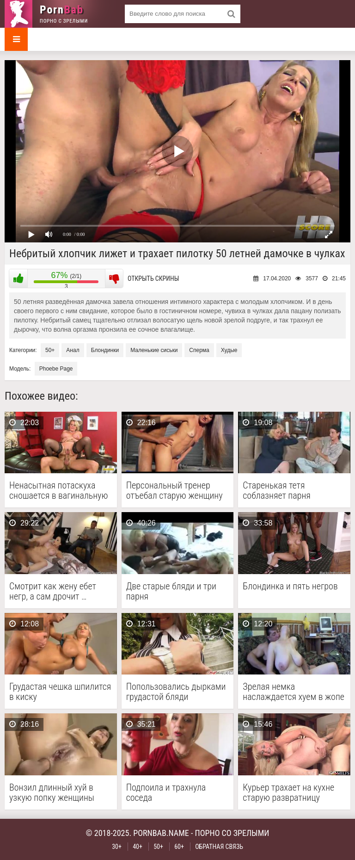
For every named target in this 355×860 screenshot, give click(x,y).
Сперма (199, 350)
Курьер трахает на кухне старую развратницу (288, 792)
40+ (137, 846)
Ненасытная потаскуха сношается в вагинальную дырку (58, 490)
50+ (50, 350)
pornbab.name (161, 833)
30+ (117, 846)
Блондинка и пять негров (290, 586)
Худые (229, 350)
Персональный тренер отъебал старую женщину (174, 490)
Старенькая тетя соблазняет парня (277, 490)
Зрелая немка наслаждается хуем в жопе (293, 691)
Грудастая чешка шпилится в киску (60, 691)
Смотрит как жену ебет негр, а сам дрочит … (52, 591)
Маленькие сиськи (154, 350)
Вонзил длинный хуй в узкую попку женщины (51, 792)
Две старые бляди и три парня (171, 591)
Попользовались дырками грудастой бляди (176, 691)
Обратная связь (219, 846)
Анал (72, 350)
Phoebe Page (56, 368)
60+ (179, 846)
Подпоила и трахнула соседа (166, 792)
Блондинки (105, 350)
